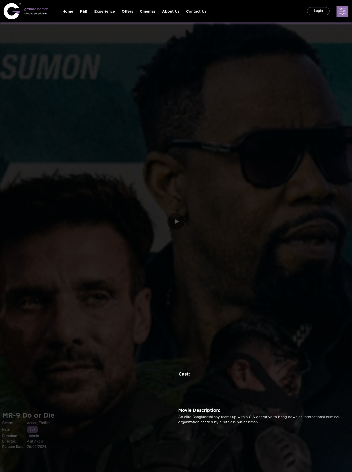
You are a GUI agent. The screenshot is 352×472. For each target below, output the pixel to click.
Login (318, 11)
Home (67, 11)
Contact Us (196, 11)
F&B (84, 11)
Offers (127, 11)
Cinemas (147, 11)
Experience (104, 11)
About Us (170, 11)
